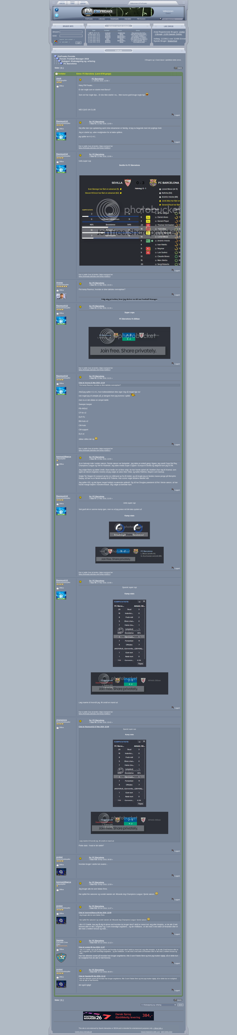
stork (58, 78)
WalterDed (172, 41)
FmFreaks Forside (66, 56)
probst (59, 857)
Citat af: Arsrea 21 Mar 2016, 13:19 (92, 383)
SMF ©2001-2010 (166, 1032)
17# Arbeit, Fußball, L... (139, 36)
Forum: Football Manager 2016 (74, 59)
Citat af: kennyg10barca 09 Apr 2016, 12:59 (95, 913)
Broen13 (107, 37)
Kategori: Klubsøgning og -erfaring (78, 61)
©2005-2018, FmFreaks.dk (83, 1032)
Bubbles (107, 40)
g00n (107, 39)
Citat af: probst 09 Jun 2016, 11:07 (92, 947)
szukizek (107, 33)
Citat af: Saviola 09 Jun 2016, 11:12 (92, 976)
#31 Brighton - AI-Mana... (139, 37)
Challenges (121, 33)
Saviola (59, 940)
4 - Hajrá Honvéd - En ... (139, 40)
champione (61, 720)
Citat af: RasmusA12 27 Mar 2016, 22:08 (94, 727)
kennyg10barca (63, 456)
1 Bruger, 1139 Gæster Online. (168, 34)
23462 (182, 32)
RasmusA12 (62, 121)
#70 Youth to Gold (138, 42)
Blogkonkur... (121, 36)
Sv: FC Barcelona (96, 122)
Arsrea (59, 282)
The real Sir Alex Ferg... (138, 33)
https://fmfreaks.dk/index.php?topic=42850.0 (94, 148)
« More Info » (158, 1028)
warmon (107, 34)
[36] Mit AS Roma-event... (139, 34)
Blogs (121, 34)
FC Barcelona (70, 63)
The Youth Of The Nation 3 (139, 39)
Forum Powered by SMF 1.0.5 (150, 1032)
